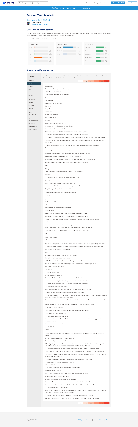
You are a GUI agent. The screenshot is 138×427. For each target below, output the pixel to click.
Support (108, 420)
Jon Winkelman (36, 23)
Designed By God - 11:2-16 (38, 20)
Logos (38, 420)
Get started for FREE (118, 3)
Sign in (133, 3)
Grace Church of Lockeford (40, 24)
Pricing (96, 3)
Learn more (86, 8)
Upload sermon (104, 3)
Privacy (88, 420)
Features (89, 3)
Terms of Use (98, 420)
